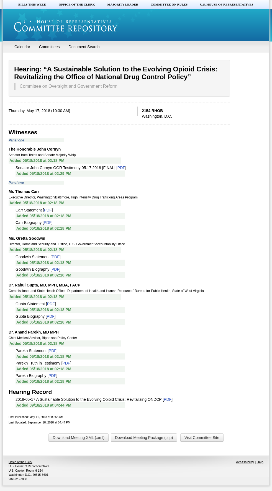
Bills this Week (32, 4)
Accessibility (245, 462)
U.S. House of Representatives (226, 4)
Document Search (84, 47)
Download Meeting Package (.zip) (144, 437)
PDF (121, 168)
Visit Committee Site (201, 437)
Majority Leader (122, 4)
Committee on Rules (169, 4)
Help (260, 462)
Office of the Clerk (77, 4)
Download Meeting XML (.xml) (78, 437)
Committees (49, 47)
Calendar (22, 47)
